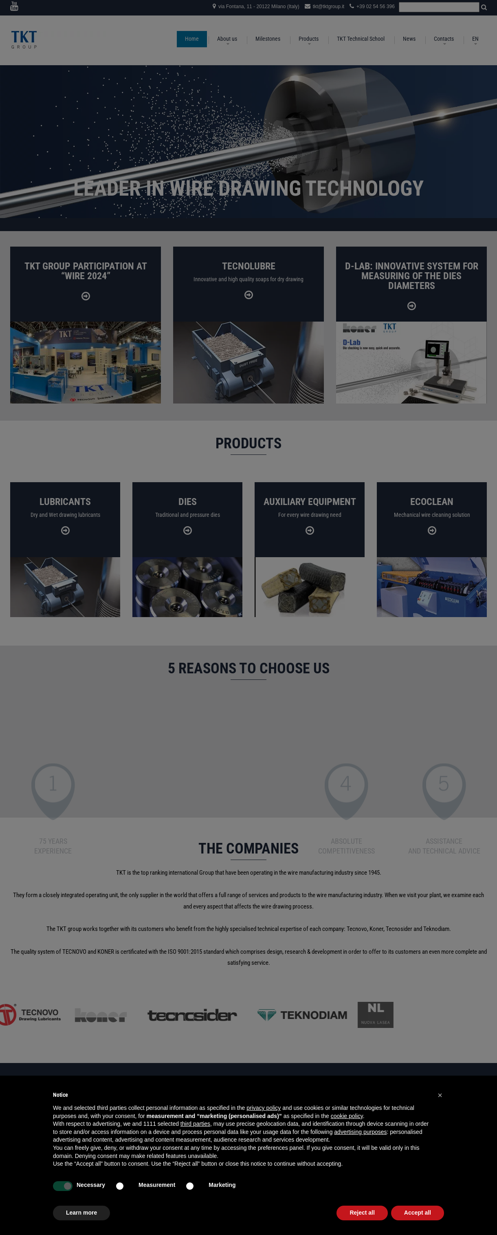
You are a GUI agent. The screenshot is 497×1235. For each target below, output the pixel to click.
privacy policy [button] (263, 1108)
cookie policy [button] (347, 1116)
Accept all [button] (417, 1212)
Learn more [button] (81, 1212)
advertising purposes (360, 1132)
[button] (439, 1095)
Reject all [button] (362, 1212)
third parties (195, 1123)
